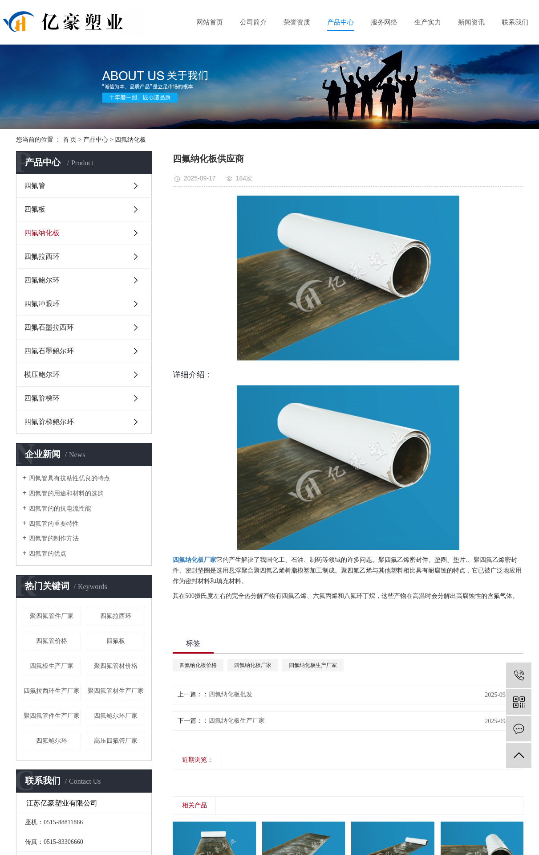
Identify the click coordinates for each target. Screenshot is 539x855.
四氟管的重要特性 (54, 523)
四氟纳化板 (130, 139)
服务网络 (384, 22)
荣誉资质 (297, 22)
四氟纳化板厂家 (253, 665)
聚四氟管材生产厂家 (116, 690)
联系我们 (515, 22)
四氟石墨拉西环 (49, 327)
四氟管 (34, 185)
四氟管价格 (51, 641)
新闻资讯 (471, 22)
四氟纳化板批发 (230, 694)
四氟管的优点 (47, 553)
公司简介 (253, 22)
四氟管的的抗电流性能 (60, 508)
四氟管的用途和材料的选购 (66, 493)
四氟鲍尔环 (42, 280)
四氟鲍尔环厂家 (116, 715)
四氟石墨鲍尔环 (49, 351)
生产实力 (427, 22)
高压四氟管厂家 (116, 740)
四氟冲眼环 (42, 303)
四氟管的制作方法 (54, 538)
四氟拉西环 (42, 256)
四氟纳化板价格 (198, 665)
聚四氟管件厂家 (51, 616)
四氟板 (34, 209)
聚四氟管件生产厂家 (52, 715)
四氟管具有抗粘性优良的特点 (69, 478)
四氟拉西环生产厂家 (52, 690)
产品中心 (340, 22)
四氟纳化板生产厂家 (313, 665)
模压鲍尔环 (42, 374)
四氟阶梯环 (42, 398)
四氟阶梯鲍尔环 (49, 421)
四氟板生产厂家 (51, 666)
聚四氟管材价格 (116, 666)
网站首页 (209, 22)
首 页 (70, 139)
